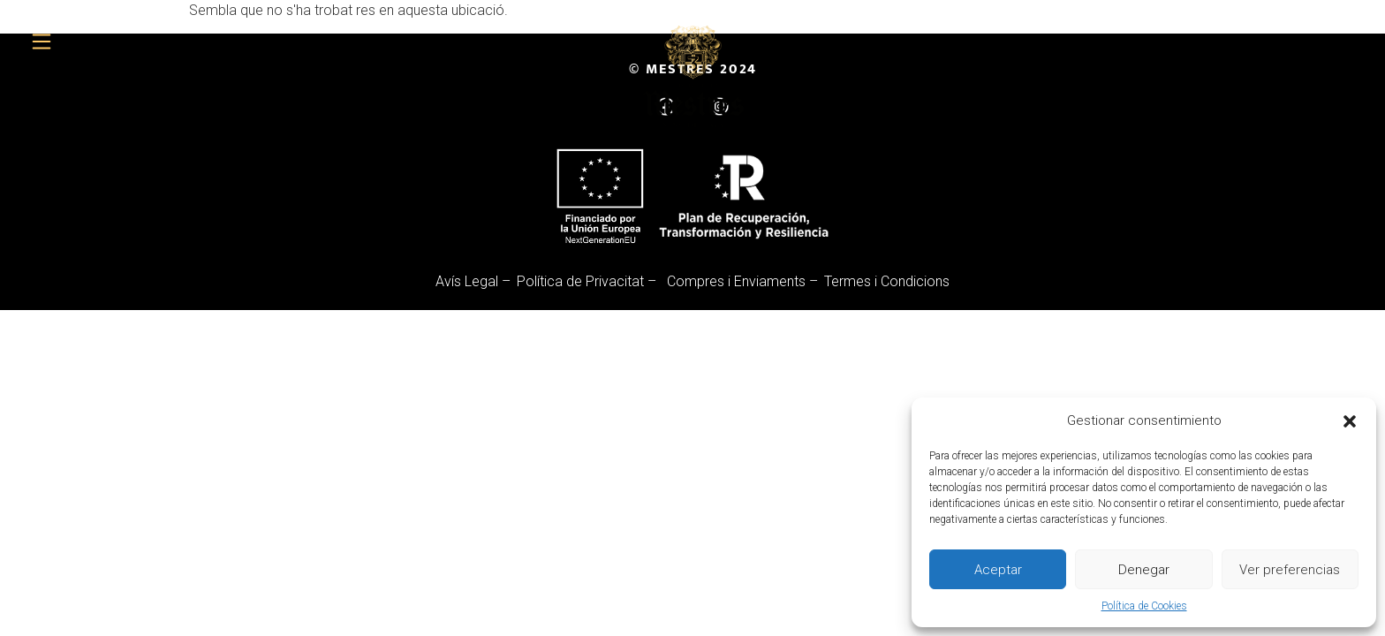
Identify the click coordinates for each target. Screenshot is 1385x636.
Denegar (1143, 570)
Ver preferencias (1289, 570)
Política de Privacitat (580, 281)
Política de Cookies (1144, 606)
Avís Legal (466, 281)
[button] (1350, 420)
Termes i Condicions (887, 281)
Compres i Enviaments (736, 281)
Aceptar (998, 570)
